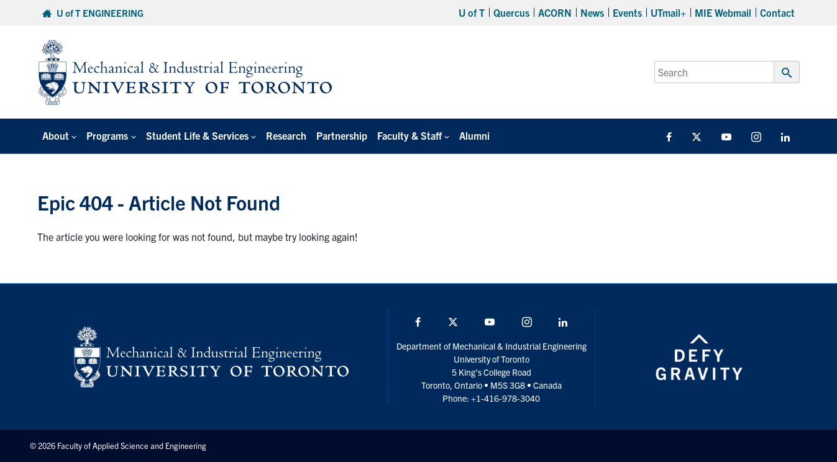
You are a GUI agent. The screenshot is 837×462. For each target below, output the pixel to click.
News (592, 12)
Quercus (511, 12)
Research (286, 135)
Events (627, 12)
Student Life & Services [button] (197, 135)
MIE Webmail (723, 12)
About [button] (55, 135)
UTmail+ (668, 12)
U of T (472, 12)
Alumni (474, 135)
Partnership (341, 135)
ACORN (555, 12)
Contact (777, 12)
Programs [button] (107, 135)
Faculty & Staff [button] (409, 135)
